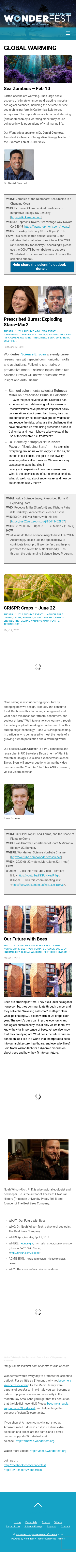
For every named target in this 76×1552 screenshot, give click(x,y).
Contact (65, 1526)
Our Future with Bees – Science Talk (38, 1357)
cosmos (40, 334)
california (27, 334)
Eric (6, 945)
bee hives (27, 948)
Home (17, 1522)
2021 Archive (25, 331)
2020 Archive (25, 614)
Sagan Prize (13, 1526)
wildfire (9, 340)
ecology (61, 948)
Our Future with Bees (25, 939)
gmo (46, 620)
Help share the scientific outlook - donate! (40, 267)
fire (62, 334)
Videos (58, 1522)
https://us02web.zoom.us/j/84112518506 (38, 884)
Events (46, 1522)
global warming (21, 337)
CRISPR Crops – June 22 (29, 608)
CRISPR (8, 617)
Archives (41, 331)
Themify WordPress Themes (50, 1538)
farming (28, 617)
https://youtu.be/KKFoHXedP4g (38, 875)
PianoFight (26, 1243)
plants (54, 620)
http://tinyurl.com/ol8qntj (24, 1252)
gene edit (48, 617)
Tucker (8, 331)
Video (56, 945)
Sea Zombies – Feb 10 (27, 88)
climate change (44, 948)
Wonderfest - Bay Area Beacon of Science (36, 1534)
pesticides (50, 952)
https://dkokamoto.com (26, 217)
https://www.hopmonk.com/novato (46, 226)
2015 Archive (22, 945)
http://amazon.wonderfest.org (35, 1441)
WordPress (29, 1538)
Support (51, 1526)
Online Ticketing (11, 1357)
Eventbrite (8, 1361)
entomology (12, 952)
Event (52, 331)
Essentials (31, 1522)
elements (52, 334)
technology (12, 624)
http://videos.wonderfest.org (48, 1450)
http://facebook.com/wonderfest (25, 1465)
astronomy (11, 334)
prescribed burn (43, 337)
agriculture (55, 614)
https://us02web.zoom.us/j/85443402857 (38, 521)
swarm (62, 952)
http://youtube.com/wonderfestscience (36, 857)
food (37, 617)
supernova (63, 337)
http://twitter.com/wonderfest (23, 1469)
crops (17, 617)
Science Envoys (33, 354)
